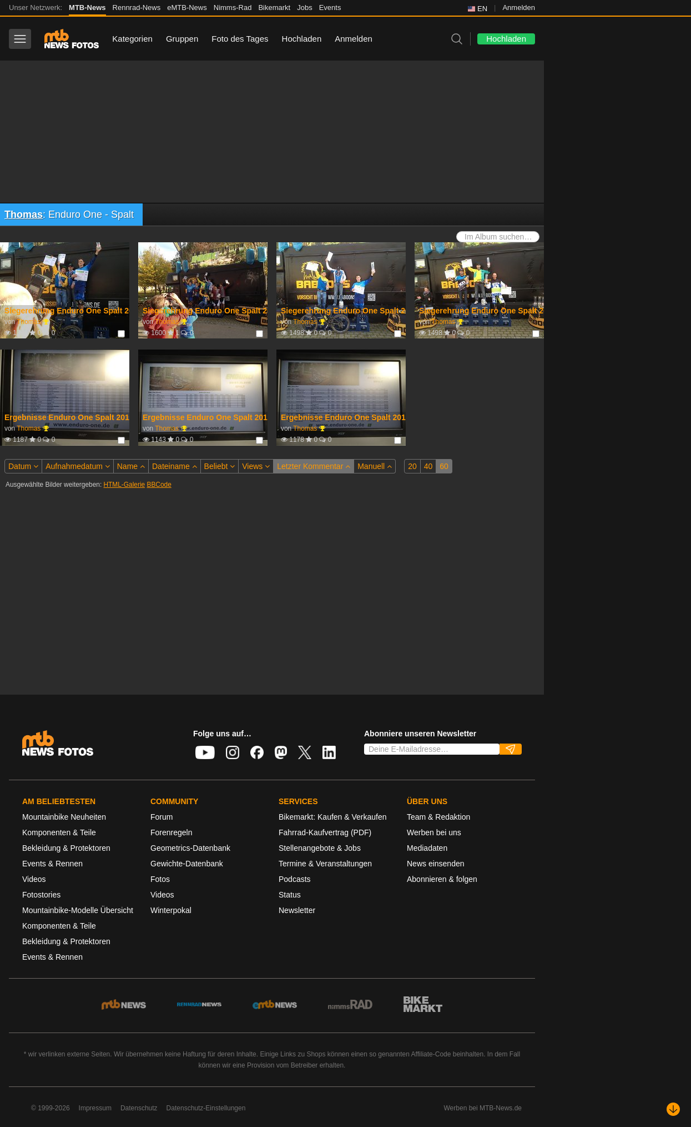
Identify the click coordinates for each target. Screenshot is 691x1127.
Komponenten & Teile (59, 832)
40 (428, 466)
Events (330, 7)
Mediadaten (427, 848)
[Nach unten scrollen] (673, 1109)
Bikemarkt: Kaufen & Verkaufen (333, 816)
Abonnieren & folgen (442, 879)
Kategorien (132, 38)
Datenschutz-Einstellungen (206, 1108)
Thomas (23, 214)
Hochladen (302, 38)
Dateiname (174, 466)
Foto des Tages (239, 38)
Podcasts (295, 879)
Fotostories (41, 894)
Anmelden (518, 7)
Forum (161, 816)
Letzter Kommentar (313, 466)
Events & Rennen (52, 863)
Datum (23, 466)
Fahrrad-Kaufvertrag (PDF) (325, 832)
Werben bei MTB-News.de (483, 1108)
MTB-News (87, 7)
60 (444, 466)
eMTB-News (187, 7)
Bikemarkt (274, 7)
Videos (34, 879)
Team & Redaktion (438, 816)
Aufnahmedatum (78, 466)
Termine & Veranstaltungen (325, 863)
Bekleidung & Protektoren (66, 848)
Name (131, 466)
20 (412, 466)
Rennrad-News (137, 7)
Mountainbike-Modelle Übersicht (77, 910)
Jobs (304, 7)
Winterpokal (170, 910)
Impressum (95, 1108)
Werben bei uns (434, 832)
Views (256, 466)
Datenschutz (139, 1108)
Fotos (160, 879)
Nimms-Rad (233, 7)
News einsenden (436, 863)
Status (290, 894)
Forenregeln (171, 832)
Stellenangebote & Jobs (320, 848)
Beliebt (219, 466)
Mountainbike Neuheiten (64, 816)
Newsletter (297, 910)
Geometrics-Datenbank (190, 848)
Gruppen (182, 38)
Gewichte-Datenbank (186, 863)
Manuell (374, 466)
